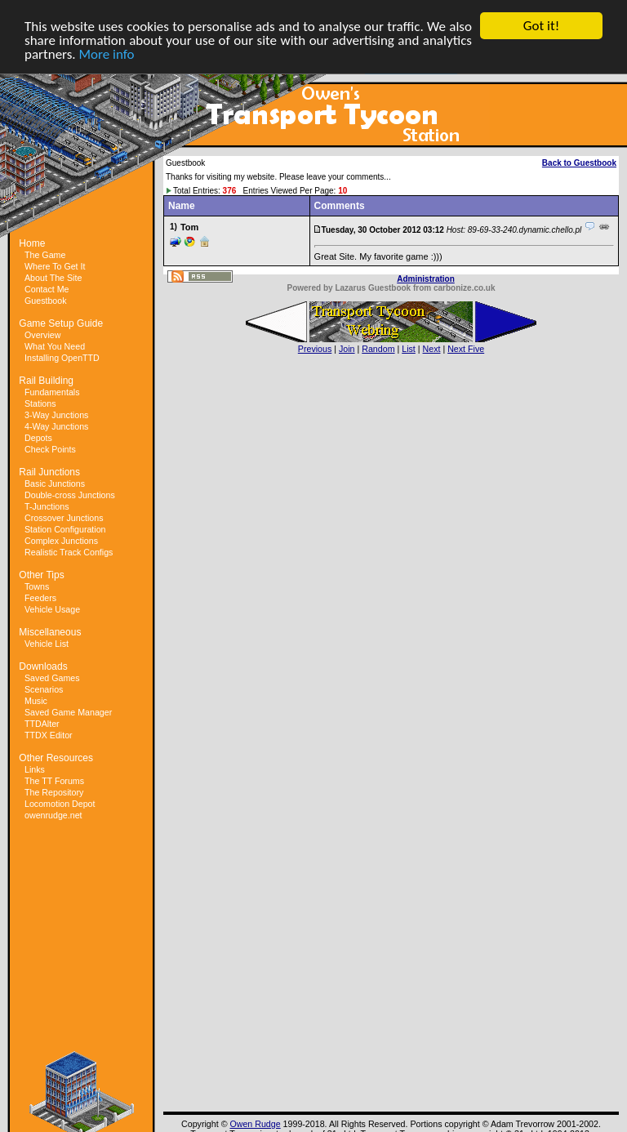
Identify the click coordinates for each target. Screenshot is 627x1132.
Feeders (40, 598)
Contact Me (46, 289)
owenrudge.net (53, 815)
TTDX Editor (48, 735)
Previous (314, 349)
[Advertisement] (82, 942)
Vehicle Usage (52, 609)
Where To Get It (54, 266)
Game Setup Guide (61, 323)
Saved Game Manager (68, 712)
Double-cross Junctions (69, 495)
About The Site (53, 278)
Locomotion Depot (60, 804)
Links (34, 769)
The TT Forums (54, 781)
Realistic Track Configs (68, 552)
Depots (38, 438)
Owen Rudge (254, 1124)
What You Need (54, 346)
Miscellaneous (50, 632)
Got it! (541, 25)
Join (347, 349)
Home (32, 243)
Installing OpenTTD (62, 358)
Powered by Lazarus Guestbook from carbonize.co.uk (391, 287)
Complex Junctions (61, 541)
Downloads (43, 666)
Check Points (50, 449)
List (409, 349)
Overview (42, 335)
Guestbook (45, 300)
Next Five (465, 349)
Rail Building (46, 380)
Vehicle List (46, 643)
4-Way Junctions (56, 426)
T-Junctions (46, 506)
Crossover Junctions (64, 518)
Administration (426, 278)
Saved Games (52, 678)
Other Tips (41, 575)
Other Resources (56, 758)
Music (35, 701)
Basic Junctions (54, 483)
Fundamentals (52, 392)
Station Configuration (65, 529)
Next (432, 349)
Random (378, 349)
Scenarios (43, 689)
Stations (40, 403)
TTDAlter (42, 724)
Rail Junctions (49, 472)
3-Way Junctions (56, 415)
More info (107, 54)
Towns (36, 586)
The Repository (53, 792)
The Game (44, 255)
